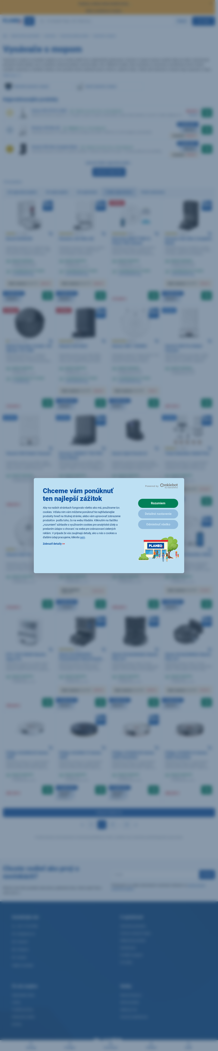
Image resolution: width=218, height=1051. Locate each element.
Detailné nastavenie (158, 514)
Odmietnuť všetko (158, 524)
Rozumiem (158, 503)
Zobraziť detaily (54, 543)
